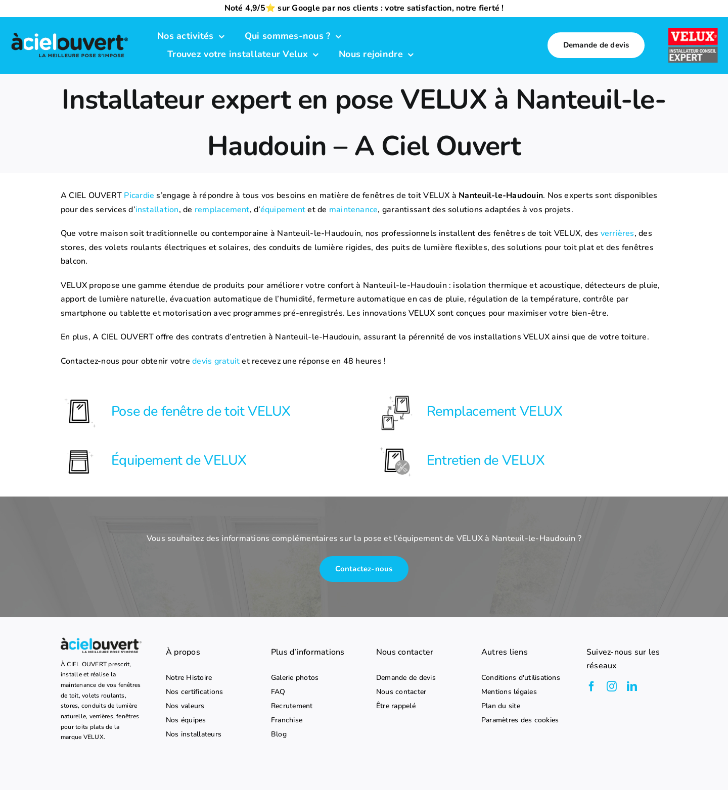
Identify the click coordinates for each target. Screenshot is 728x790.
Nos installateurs (193, 734)
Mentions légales (509, 692)
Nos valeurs (185, 706)
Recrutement (292, 706)
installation (157, 209)
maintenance (353, 209)
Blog (279, 734)
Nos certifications (194, 692)
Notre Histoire (189, 677)
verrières (617, 233)
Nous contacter (401, 692)
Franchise (286, 720)
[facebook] (591, 686)
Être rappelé (396, 706)
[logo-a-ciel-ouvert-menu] (69, 33)
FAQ (278, 692)
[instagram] (612, 686)
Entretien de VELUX (486, 460)
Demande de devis (406, 677)
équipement (282, 209)
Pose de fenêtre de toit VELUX (201, 411)
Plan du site (500, 706)
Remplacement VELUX (495, 411)
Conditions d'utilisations (520, 677)
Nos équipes (186, 720)
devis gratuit (216, 361)
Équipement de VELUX (179, 460)
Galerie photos (294, 677)
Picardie (139, 195)
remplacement (222, 209)
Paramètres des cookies (520, 720)
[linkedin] (632, 686)
